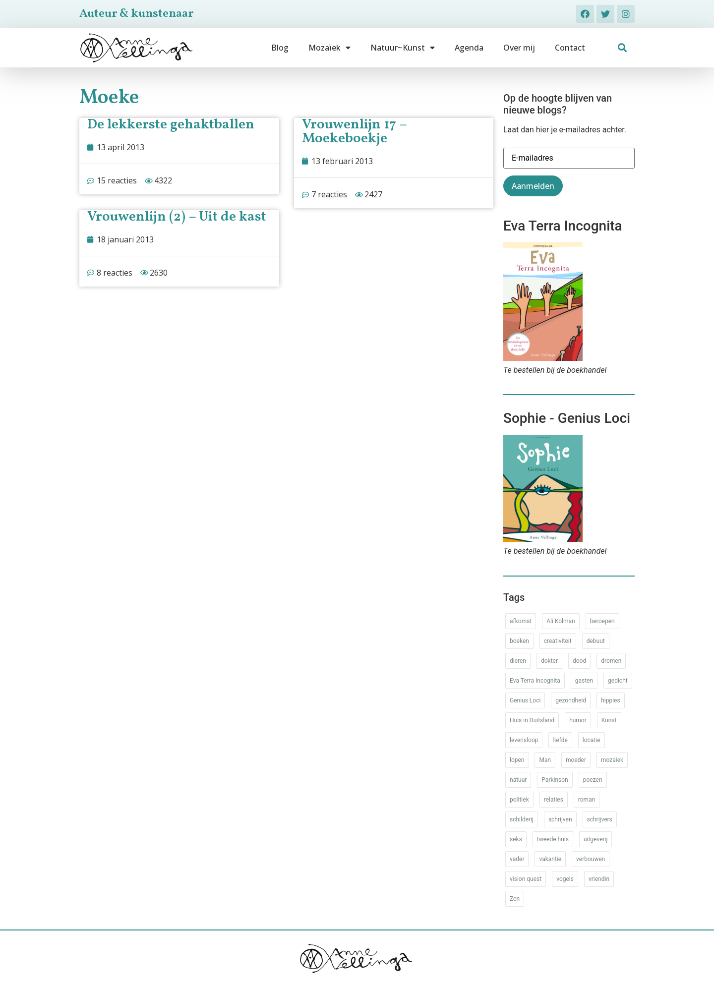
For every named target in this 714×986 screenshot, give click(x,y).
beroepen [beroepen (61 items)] (602, 621)
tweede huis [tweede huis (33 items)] (553, 839)
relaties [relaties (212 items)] (553, 799)
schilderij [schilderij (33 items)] (522, 819)
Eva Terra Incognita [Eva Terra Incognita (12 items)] (535, 680)
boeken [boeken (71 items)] (519, 641)
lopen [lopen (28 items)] (517, 759)
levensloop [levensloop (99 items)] (524, 740)
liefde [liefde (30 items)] (560, 740)
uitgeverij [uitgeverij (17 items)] (595, 839)
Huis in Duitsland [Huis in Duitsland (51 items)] (532, 720)
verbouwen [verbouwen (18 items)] (590, 859)
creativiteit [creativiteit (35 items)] (558, 641)
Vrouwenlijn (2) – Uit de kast (176, 217)
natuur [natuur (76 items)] (518, 779)
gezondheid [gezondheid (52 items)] (570, 700)
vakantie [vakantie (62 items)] (550, 859)
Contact (570, 47)
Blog (280, 47)
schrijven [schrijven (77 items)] (560, 819)
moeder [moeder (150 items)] (576, 759)
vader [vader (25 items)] (517, 859)
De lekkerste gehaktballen (170, 124)
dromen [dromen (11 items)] (611, 660)
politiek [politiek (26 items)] (519, 799)
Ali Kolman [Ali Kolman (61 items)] (560, 621)
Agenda (469, 47)
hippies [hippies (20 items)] (610, 700)
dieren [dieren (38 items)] (518, 660)
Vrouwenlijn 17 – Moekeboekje (354, 131)
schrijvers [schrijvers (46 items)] (599, 819)
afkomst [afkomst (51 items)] (521, 621)
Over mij (519, 47)
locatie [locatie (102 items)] (591, 740)
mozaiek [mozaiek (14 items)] (612, 759)
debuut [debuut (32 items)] (596, 641)
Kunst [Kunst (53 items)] (609, 720)
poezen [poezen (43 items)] (592, 779)
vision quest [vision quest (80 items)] (525, 878)
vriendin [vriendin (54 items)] (599, 878)
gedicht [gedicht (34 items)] (618, 680)
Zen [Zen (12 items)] (515, 898)
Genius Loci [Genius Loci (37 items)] (525, 700)
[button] (622, 48)
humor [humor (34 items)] (578, 720)
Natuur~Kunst (402, 48)
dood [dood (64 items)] (579, 660)
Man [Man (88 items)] (545, 759)
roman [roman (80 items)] (586, 799)
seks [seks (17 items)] (516, 839)
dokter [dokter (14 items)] (549, 660)
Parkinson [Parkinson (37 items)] (554, 779)
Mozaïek (329, 48)
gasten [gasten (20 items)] (584, 680)
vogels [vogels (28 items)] (565, 878)
